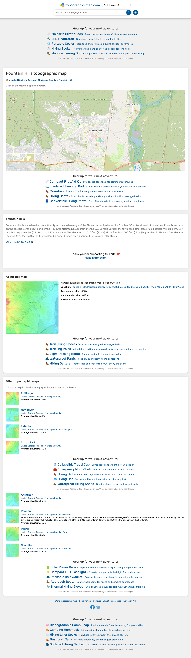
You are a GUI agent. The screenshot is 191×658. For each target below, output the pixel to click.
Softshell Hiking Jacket (67, 644)
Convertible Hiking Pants (68, 201)
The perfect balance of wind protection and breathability (115, 644)
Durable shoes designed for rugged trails (99, 344)
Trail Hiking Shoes (63, 344)
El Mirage (27, 393)
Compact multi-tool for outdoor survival (113, 469)
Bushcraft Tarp (61, 639)
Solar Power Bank (63, 567)
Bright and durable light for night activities (98, 39)
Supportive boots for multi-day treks (101, 354)
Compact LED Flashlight (68, 572)
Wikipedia (11, 242)
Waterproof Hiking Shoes (76, 484)
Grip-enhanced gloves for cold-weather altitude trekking (115, 587)
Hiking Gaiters (60, 363)
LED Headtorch (62, 39)
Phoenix (26, 511)
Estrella (26, 426)
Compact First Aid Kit (65, 181)
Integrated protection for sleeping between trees (106, 630)
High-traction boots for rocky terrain (104, 191)
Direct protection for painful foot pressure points (111, 34)
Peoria (25, 528)
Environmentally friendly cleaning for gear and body (118, 625)
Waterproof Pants (63, 358)
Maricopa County (53, 396)
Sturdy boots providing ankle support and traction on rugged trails (106, 196)
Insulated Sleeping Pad (67, 186)
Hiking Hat (65, 479)
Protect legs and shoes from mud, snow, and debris (100, 363)
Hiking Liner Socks (63, 634)
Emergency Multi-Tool (74, 469)
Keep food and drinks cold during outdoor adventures (105, 44)
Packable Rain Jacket (67, 577)
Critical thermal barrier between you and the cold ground (116, 186)
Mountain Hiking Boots (66, 191)
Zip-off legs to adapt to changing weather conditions (116, 201)
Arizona (39, 396)
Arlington (27, 494)
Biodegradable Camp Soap (69, 625)
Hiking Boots (59, 196)
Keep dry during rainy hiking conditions (98, 359)
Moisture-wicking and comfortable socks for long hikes (102, 48)
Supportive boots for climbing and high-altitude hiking (115, 53)
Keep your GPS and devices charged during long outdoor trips (111, 567)
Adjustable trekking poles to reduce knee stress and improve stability (109, 349)
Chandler (27, 545)
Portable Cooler (62, 43)
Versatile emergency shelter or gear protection (98, 639)
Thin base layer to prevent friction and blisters (103, 635)
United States (27, 396)
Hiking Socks (60, 48)
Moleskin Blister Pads (67, 34)
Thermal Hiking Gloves (67, 586)
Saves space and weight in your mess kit (113, 464)
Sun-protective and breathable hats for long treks (101, 479)
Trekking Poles (60, 349)
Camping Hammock (64, 630)
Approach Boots (62, 581)
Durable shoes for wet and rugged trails (117, 484)
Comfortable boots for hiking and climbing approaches (105, 582)
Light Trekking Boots (65, 354)
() (127, 287)
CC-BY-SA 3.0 (24, 242)
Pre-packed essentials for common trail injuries (108, 182)
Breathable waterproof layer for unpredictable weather (113, 577)
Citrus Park (28, 442)
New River (27, 409)
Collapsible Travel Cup (74, 464)
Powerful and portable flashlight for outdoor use (114, 572)
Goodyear (67, 429)
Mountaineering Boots (67, 53)
